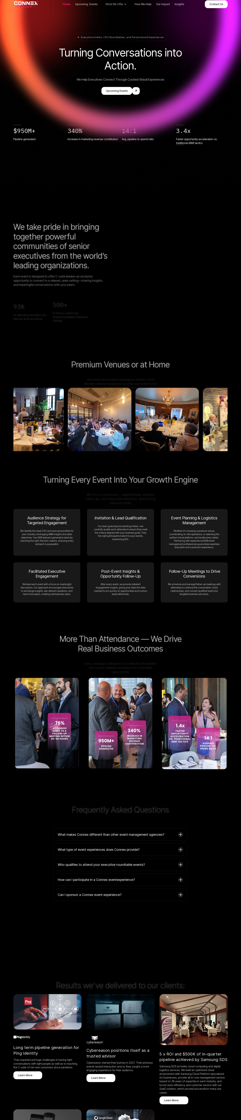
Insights (179, 15)
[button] (116, 15)
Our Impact (163, 15)
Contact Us (216, 15)
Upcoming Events (86, 15)
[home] (25, 15)
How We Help (143, 15)
